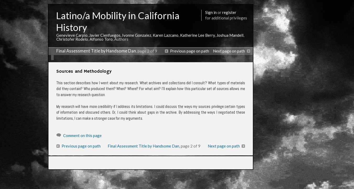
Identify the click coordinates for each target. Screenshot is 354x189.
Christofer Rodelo (72, 39)
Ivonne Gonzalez (136, 35)
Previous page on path (189, 51)
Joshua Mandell (229, 35)
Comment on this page (82, 135)
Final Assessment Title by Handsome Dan (96, 51)
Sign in (211, 12)
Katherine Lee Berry (197, 35)
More (224, 171)
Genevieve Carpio (72, 35)
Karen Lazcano (165, 35)
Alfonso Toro (101, 39)
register (229, 12)
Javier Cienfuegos (105, 35)
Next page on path (229, 51)
